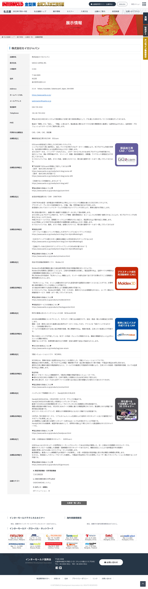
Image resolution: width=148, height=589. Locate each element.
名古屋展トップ (40, 11)
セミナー (70, 11)
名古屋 (7, 11)
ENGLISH (122, 4)
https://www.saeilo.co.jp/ (41, 95)
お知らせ (57, 578)
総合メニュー (135, 4)
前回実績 (115, 11)
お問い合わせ (111, 562)
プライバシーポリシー (80, 578)
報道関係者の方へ (43, 578)
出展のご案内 (100, 11)
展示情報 (56, 11)
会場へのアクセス (133, 11)
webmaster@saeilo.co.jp (41, 101)
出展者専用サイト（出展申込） (103, 4)
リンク (95, 578)
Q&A (66, 578)
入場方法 (84, 11)
